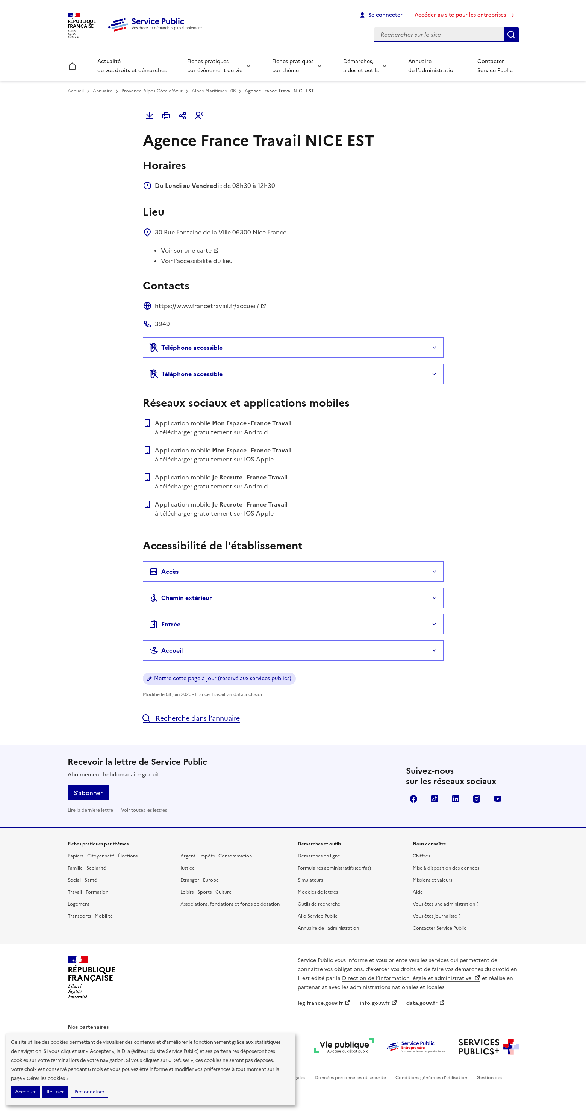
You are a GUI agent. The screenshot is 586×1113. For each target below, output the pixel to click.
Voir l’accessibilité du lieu (197, 260)
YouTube (497, 798)
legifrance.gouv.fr (324, 1003)
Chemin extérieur (180, 597)
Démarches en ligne (319, 856)
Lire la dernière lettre (90, 810)
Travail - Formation (88, 892)
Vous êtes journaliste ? (436, 916)
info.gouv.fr (378, 1003)
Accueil (76, 91)
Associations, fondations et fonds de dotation (230, 904)
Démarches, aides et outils (361, 65)
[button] (199, 115)
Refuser (55, 1091)
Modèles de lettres (318, 892)
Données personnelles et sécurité (350, 1077)
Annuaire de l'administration (328, 928)
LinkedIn (455, 798)
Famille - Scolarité (87, 868)
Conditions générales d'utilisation (431, 1077)
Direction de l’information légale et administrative (411, 978)
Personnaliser (89, 1091)
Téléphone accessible (186, 347)
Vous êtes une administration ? (445, 904)
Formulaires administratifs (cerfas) (334, 868)
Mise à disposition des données (446, 868)
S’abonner (88, 792)
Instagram (476, 798)
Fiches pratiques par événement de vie (214, 65)
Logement (78, 904)
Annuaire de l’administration (432, 65)
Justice (187, 868)
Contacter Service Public (495, 65)
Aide (418, 892)
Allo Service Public (318, 916)
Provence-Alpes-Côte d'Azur (152, 91)
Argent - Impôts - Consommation (216, 856)
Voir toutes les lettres (144, 810)
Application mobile (223, 423)
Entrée (164, 624)
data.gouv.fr (425, 1003)
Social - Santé (82, 880)
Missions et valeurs (432, 880)
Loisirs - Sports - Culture (206, 892)
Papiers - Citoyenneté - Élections (103, 856)
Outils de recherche (319, 904)
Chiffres (421, 856)
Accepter (25, 1091)
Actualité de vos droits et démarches (132, 65)
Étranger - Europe (199, 880)
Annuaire (102, 91)
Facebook (413, 798)
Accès (164, 571)
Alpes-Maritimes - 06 (214, 91)
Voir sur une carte (190, 250)
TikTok (434, 798)
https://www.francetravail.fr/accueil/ (211, 305)
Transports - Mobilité (90, 916)
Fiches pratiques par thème (292, 65)
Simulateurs (310, 880)
